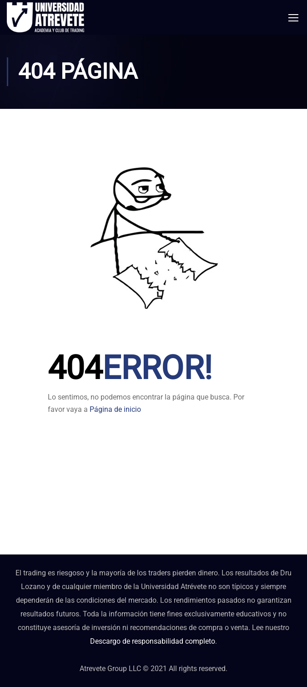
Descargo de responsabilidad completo (152, 641)
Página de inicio (115, 409)
